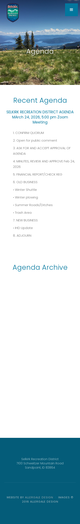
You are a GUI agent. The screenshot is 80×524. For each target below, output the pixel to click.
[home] (12, 12)
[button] (71, 9)
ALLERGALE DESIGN (39, 497)
